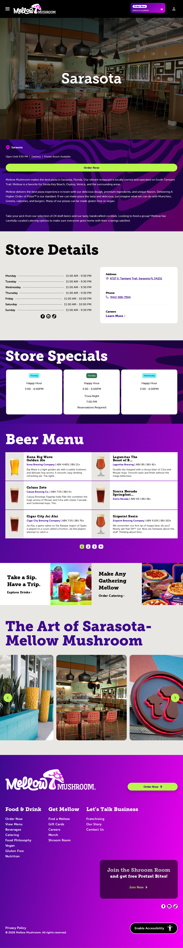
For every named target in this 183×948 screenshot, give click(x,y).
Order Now (91, 167)
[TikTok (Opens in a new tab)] (54, 316)
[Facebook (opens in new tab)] (163, 906)
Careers (54, 830)
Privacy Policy (15, 927)
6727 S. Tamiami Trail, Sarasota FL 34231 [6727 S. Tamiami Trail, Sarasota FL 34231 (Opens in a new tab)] (134, 278)
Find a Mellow (59, 819)
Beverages (13, 830)
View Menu (14, 824)
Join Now (139, 887)
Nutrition (12, 856)
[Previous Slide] (8, 698)
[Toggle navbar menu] (7, 9)
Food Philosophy (18, 840)
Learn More (116, 316)
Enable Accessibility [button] (154, 928)
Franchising (95, 819)
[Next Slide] (175, 698)
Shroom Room (59, 840)
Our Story (94, 824)
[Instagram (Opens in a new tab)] (48, 316)
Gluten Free (14, 851)
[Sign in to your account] (174, 9)
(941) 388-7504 (118, 297)
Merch (53, 835)
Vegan (10, 846)
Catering (12, 835)
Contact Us (95, 830)
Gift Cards (56, 824)
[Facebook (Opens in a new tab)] (43, 316)
